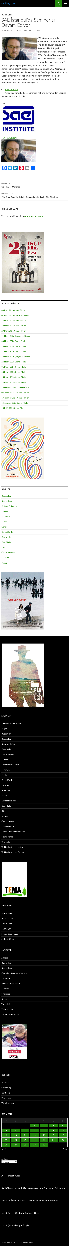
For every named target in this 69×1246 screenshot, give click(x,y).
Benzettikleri (6, 501)
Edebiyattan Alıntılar (10, 764)
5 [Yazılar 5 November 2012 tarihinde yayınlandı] (6, 1130)
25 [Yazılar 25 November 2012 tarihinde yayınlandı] (63, 1140)
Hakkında (5, 790)
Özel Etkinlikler (7, 15)
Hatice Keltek (7, 918)
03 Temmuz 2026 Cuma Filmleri (15, 392)
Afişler (4, 728)
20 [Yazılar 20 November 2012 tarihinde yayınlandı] (16, 1140)
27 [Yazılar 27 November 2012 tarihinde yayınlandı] (16, 1145)
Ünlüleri (4, 999)
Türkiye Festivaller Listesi (12, 847)
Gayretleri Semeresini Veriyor (14, 973)
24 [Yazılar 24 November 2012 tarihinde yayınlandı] (53, 1140)
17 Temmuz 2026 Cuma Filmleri (15, 398)
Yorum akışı (6, 1098)
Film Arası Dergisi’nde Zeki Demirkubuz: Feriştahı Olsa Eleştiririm (34, 195)
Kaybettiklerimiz (8, 800)
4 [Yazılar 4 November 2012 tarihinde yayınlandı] (62, 1125)
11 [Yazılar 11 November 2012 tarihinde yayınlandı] (63, 1130)
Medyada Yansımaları (10, 983)
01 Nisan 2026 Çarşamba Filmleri (16, 336)
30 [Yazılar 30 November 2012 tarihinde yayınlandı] (44, 1145)
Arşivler (4, 1159)
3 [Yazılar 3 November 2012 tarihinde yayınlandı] (53, 1125)
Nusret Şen (6, 928)
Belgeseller (6, 496)
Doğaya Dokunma (9, 506)
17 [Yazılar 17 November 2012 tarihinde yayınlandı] (53, 1135)
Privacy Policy (6, 1242)
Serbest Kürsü (7, 939)
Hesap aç (5, 1082)
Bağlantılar (6, 733)
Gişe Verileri (6, 537)
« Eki (4, 1149)
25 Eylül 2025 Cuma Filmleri (13, 408)
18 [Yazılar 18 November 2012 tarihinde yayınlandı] (63, 1135)
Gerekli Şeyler (7, 532)
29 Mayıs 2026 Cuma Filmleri (14, 382)
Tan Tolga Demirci (10, 137)
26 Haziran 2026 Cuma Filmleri (15, 387)
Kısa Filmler (6, 542)
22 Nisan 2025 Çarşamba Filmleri (16, 356)
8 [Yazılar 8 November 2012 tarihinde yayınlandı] (34, 1130)
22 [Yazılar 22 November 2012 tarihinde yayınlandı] (34, 1140)
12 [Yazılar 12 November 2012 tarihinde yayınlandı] (6, 1135)
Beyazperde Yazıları (9, 744)
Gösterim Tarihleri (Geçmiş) (28, 1213)
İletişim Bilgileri (22, 1225)
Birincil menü (65, 3)
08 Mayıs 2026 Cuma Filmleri (14, 372)
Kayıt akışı (5, 1093)
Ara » (65, 1149)
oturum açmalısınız (33, 216)
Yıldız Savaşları (7, 1009)
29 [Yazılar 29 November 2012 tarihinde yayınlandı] (34, 1145)
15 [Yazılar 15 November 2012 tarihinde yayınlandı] (34, 1135)
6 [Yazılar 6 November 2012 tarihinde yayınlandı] (15, 1130)
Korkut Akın (6, 923)
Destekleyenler (8, 754)
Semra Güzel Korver (10, 934)
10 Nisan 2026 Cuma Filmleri (14, 346)
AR (2, 1175)
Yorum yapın (36, 30)
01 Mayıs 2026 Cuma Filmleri (14, 367)
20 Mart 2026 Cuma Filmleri (13, 325)
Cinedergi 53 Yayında (34, 185)
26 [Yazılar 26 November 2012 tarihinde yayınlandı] (6, 1145)
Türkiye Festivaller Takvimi (12, 852)
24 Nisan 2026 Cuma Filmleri (14, 361)
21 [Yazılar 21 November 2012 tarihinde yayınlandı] (25, 1140)
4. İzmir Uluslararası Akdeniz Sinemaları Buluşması (40, 1188)
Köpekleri (5, 978)
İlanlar (4, 795)
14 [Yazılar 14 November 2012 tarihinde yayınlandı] (25, 1135)
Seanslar (5, 557)
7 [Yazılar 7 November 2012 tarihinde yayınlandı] (25, 1130)
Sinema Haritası (8, 826)
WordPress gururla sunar (23, 1242)
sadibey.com (8, 3)
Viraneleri (5, 1004)
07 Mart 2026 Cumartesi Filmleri (15, 315)
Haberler (5, 785)
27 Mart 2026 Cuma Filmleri (13, 331)
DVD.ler (4, 511)
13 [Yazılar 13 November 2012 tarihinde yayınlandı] (16, 1135)
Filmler (4, 521)
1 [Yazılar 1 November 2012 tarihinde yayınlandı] (34, 1125)
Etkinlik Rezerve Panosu (11, 723)
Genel (4, 527)
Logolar (4, 816)
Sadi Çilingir (22, 30)
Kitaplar (4, 547)
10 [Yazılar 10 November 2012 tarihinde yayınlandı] (53, 1130)
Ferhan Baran (7, 913)
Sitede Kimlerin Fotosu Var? (13, 831)
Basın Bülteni (11, 89)
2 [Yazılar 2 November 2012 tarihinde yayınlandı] (44, 1125)
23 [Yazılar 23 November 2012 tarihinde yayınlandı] (44, 1140)
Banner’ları (6, 963)
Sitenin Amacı (7, 836)
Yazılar (4, 563)
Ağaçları (4, 957)
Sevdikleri (5, 988)
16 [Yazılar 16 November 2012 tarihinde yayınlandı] (44, 1135)
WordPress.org (7, 1103)
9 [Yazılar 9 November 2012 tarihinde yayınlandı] (44, 1130)
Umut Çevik (7, 1213)
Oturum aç (6, 1087)
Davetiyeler (6, 749)
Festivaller (5, 516)
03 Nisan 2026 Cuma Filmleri (14, 341)
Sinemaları (5, 994)
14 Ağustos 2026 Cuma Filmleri (15, 403)
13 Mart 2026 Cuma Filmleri (13, 320)
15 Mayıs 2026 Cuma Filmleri (14, 377)
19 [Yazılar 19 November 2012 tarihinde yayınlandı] (6, 1140)
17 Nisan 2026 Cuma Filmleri (14, 351)
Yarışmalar (5, 842)
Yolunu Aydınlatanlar (10, 1014)
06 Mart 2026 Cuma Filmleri (13, 310)
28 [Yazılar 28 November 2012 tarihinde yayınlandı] (25, 1145)
